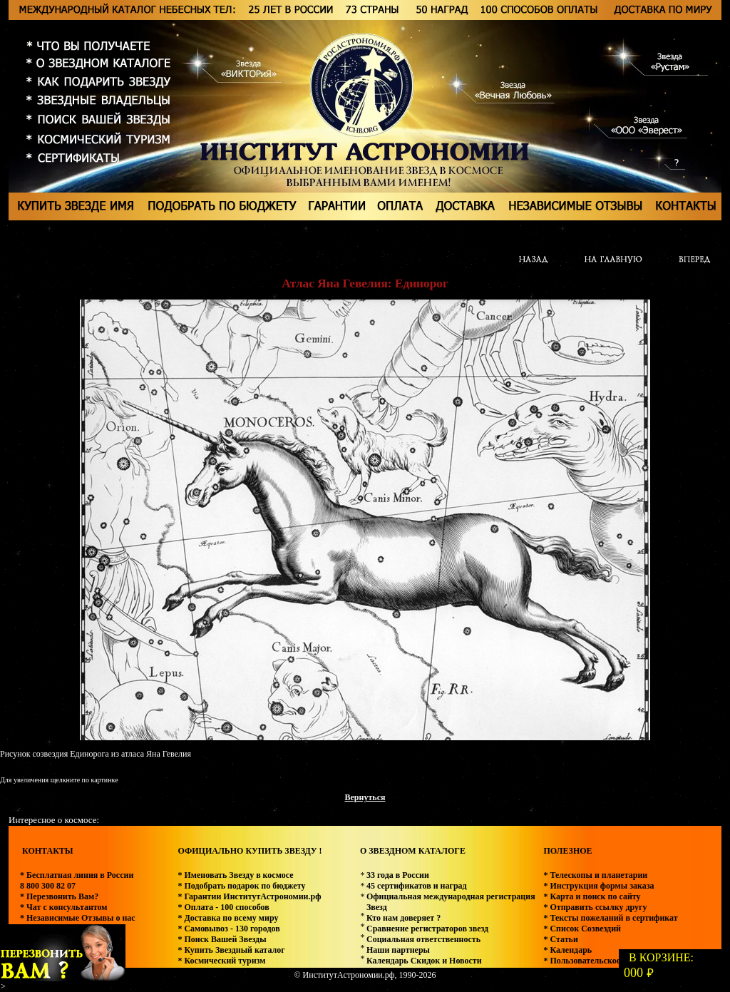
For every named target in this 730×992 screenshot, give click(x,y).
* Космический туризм (221, 961)
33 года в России (397, 875)
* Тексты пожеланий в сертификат (610, 918)
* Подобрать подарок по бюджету (241, 886)
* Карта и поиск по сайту (591, 896)
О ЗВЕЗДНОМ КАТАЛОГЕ (413, 851)
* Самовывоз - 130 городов (228, 929)
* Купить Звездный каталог (231, 950)
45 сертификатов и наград (416, 886)
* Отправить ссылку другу (595, 907)
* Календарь (567, 950)
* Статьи (560, 939)
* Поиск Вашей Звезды (222, 939)
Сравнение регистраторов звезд (427, 929)
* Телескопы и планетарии (595, 875)
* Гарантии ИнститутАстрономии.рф (249, 896)
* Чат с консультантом (64, 907)
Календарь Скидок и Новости (424, 961)
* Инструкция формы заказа (598, 886)
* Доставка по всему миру (228, 918)
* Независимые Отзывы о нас (77, 918)
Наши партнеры (398, 950)
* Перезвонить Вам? (59, 896)
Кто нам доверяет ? (403, 918)
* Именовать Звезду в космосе (235, 875)
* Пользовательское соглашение (605, 961)
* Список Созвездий (582, 929)
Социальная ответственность (423, 939)
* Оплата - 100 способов (223, 907)
